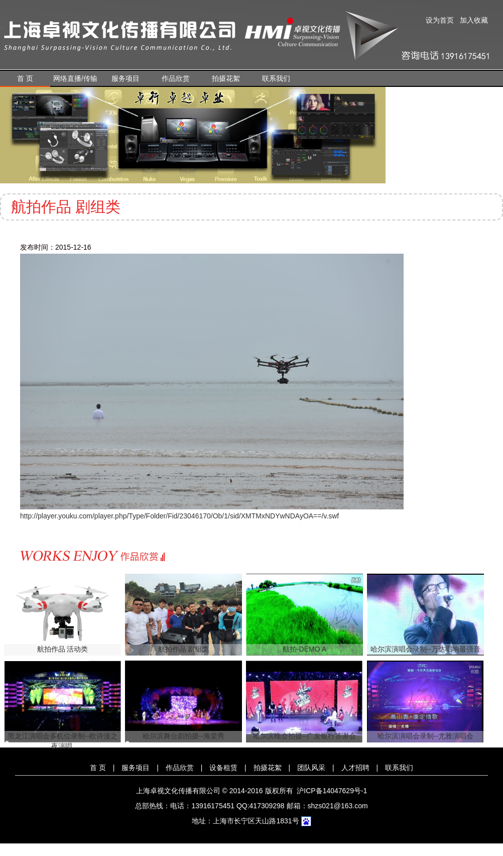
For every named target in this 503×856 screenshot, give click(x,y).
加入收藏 (474, 20)
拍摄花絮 (226, 78)
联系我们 (276, 78)
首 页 (25, 78)
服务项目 (125, 78)
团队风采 (311, 768)
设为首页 (440, 20)
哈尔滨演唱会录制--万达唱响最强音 (425, 649)
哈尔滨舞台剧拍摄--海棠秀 (183, 736)
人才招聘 (355, 768)
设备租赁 (223, 768)
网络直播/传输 (75, 78)
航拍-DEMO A (304, 649)
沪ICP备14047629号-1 (332, 791)
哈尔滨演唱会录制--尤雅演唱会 (425, 736)
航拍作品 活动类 (62, 649)
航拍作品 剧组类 (183, 649)
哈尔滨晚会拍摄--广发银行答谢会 (304, 736)
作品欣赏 (176, 78)
